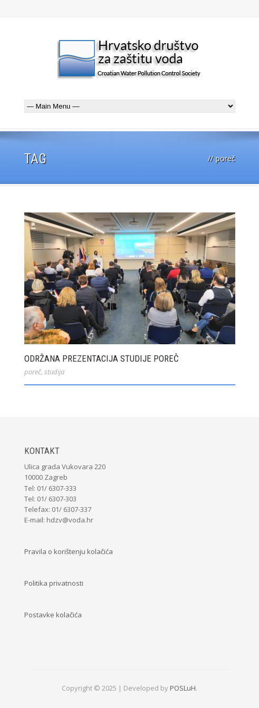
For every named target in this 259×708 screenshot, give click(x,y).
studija (54, 371)
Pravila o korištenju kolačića (68, 551)
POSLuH (183, 688)
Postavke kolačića (53, 614)
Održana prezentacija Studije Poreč (101, 358)
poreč (32, 371)
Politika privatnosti (53, 583)
